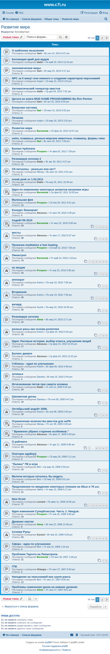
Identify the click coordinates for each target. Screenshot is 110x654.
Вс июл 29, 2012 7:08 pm (57, 141)
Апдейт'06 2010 (22, 220)
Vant (39, 53)
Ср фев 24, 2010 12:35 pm (63, 344)
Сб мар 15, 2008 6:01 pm (57, 479)
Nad (39, 110)
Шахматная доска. (24, 396)
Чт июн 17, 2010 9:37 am (62, 235)
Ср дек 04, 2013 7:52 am (58, 91)
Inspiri (40, 81)
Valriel (40, 489)
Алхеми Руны (21, 531)
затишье (17, 374)
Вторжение (19, 292)
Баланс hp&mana (23, 148)
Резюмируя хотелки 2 (26, 158)
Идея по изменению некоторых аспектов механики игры (50, 189)
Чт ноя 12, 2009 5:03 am (58, 387)
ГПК (14, 566)
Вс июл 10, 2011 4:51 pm (59, 172)
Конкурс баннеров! (25, 210)
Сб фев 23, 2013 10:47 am (64, 131)
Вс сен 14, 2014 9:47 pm (57, 53)
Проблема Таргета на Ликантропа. (35, 554)
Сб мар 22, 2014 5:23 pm (59, 81)
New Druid (18, 499)
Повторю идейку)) (24, 453)
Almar (40, 319)
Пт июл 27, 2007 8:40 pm (62, 569)
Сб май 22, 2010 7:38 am (62, 248)
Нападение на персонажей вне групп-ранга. (41, 576)
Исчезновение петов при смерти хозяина (40, 384)
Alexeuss (42, 213)
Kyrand (41, 534)
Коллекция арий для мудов (30, 59)
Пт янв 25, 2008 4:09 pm (62, 514)
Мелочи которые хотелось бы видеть (37, 476)
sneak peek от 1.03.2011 (27, 179)
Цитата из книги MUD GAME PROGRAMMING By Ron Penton (52, 98)
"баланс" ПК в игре (25, 464)
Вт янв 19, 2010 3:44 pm (60, 377)
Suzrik (40, 307)
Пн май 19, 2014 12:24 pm (59, 62)
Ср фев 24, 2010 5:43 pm (59, 332)
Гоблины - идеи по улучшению (33, 363)
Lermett (41, 502)
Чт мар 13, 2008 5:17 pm (58, 489)
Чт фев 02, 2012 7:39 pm (62, 151)
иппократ (18, 279)
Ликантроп (19, 255)
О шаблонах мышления (28, 50)
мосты (16, 232)
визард (16, 304)
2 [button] (102, 38)
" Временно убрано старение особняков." (40, 431)
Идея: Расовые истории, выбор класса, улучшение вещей (51, 341)
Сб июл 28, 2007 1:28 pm (64, 557)
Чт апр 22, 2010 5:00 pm (62, 270)
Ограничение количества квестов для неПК (41, 421)
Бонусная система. (24, 107)
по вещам (18, 267)
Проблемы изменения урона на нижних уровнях (45, 587)
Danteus (41, 399)
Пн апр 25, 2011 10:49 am (59, 182)
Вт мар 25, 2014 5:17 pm (57, 71)
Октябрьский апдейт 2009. (29, 408)
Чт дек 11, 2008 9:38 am (62, 444)
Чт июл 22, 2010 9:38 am (64, 223)
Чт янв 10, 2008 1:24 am (56, 546)
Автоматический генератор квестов (36, 88)
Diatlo (40, 161)
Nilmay (40, 172)
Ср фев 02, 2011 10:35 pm (64, 192)
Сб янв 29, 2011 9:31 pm (62, 202)
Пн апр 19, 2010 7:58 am (59, 295)
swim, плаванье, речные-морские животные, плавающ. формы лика (58, 138)
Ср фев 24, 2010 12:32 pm (63, 356)
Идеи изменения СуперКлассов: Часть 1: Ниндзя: (45, 511)
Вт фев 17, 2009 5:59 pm (62, 434)
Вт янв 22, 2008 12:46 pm (59, 524)
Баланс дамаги (22, 353)
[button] (107, 38)
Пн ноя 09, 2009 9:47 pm (61, 399)
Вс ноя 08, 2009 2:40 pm (59, 411)
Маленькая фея (22, 199)
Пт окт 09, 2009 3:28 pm (59, 424)
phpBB (48, 642)
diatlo (40, 62)
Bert (39, 479)
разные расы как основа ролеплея (35, 329)
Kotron (40, 282)
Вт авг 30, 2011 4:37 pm (58, 161)
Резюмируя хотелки (25, 316)
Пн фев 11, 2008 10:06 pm (61, 502)
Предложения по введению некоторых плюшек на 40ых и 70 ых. (56, 486)
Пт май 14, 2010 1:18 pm (64, 258)
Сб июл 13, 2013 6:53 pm (57, 110)
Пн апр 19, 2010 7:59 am (59, 282)
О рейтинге (19, 441)
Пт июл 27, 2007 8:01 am (59, 590)
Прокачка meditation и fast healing (35, 245)
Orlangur (41, 569)
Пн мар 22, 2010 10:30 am (59, 307)
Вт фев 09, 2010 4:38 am (59, 366)
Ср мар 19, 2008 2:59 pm (56, 467)
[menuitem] (19, 12)
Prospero (42, 151)
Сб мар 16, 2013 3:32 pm (59, 120)
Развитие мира (15, 27)
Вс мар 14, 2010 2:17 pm (59, 319)
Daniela (40, 377)
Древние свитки (23, 521)
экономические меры (26, 68)
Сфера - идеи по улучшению (31, 543)
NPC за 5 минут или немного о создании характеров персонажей (56, 78)
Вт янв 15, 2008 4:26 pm (60, 534)
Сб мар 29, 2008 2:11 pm (62, 456)
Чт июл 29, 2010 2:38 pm (62, 213)
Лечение (17, 117)
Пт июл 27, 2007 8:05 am (57, 579)
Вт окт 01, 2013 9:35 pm (56, 101)
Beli (39, 467)
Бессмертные (22, 32)
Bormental (42, 131)
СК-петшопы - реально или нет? (34, 169)
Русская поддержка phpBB (55, 646)
